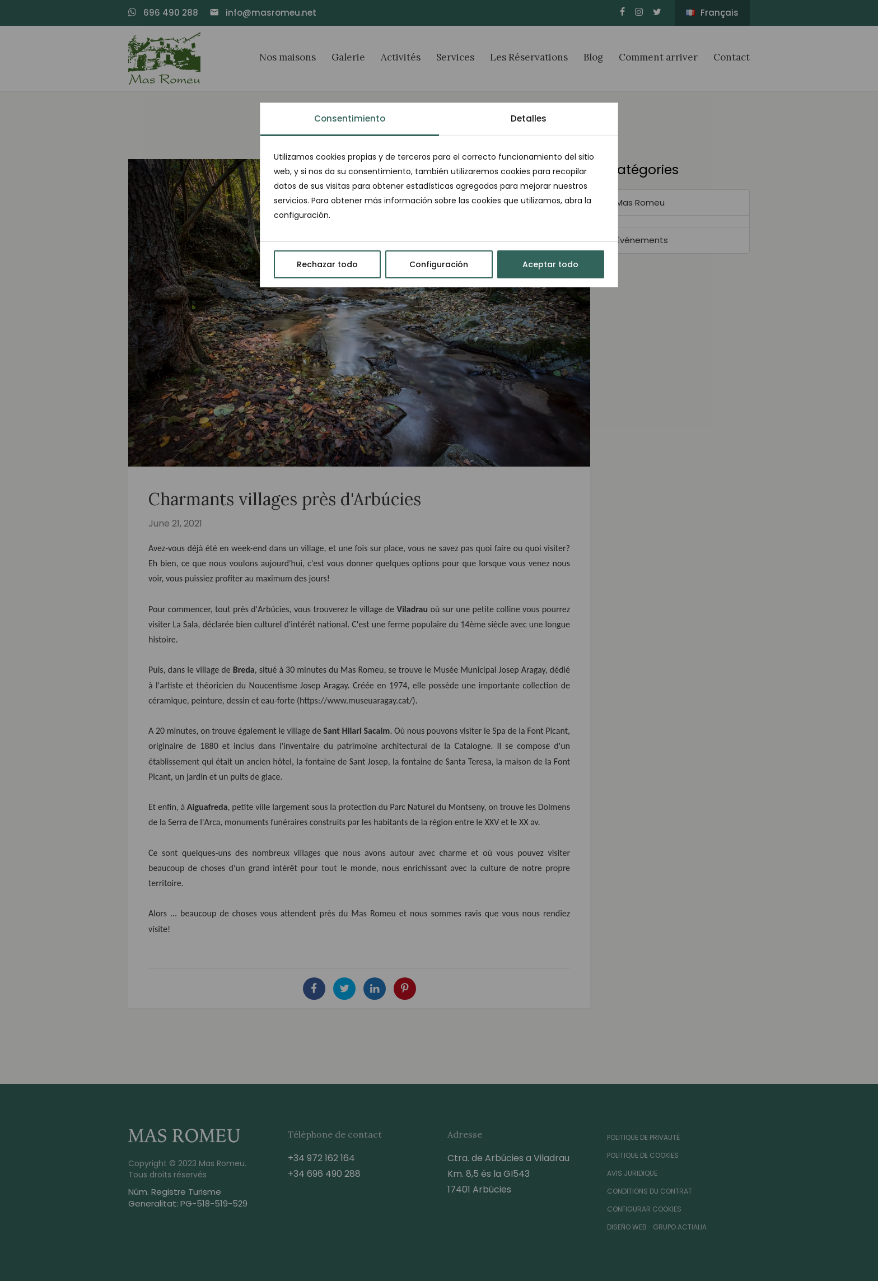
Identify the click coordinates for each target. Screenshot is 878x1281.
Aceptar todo (550, 264)
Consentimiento (349, 118)
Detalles (529, 118)
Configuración (438, 264)
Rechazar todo (327, 264)
